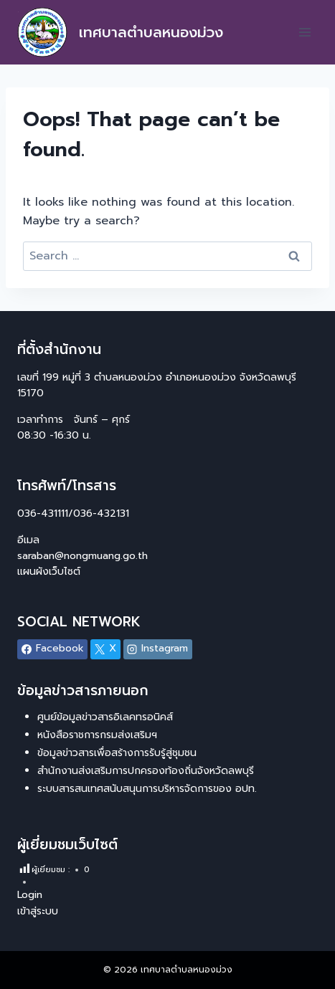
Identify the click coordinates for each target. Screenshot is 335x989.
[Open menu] (304, 32)
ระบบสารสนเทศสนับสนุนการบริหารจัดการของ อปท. (147, 788)
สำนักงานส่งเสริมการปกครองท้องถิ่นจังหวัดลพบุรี (145, 770)
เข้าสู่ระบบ (37, 911)
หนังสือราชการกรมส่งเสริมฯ (97, 734)
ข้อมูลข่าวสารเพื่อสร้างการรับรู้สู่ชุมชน (117, 752)
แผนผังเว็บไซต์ (50, 571)
